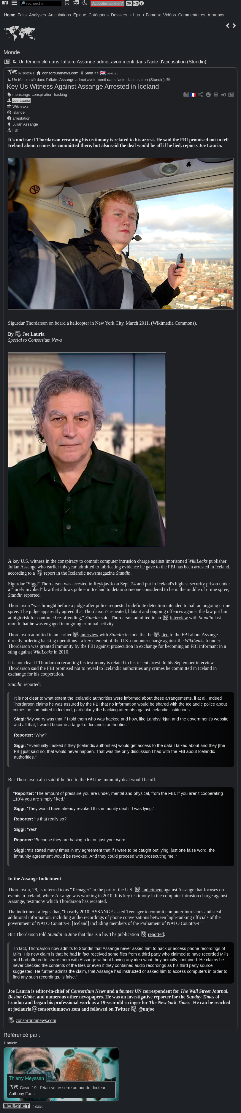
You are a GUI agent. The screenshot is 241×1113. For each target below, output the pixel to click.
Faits (22, 14)
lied (165, 634)
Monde (12, 52)
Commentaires (191, 14)
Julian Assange (25, 124)
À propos (215, 14)
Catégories (98, 14)
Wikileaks (20, 106)
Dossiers (119, 14)
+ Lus (135, 14)
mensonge (21, 94)
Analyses (37, 14)
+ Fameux (151, 14)
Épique (79, 14)
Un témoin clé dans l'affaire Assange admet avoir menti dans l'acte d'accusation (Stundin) (108, 61)
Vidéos (169, 14)
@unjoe (146, 1009)
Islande (18, 112)
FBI (15, 130)
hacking (60, 94)
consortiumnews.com (60, 73)
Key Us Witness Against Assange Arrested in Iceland (83, 86)
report (49, 573)
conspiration (42, 94)
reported (156, 934)
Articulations (59, 14)
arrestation (21, 118)
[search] (41, 3)
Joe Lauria (21, 100)
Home (9, 14)
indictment (152, 889)
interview (179, 617)
